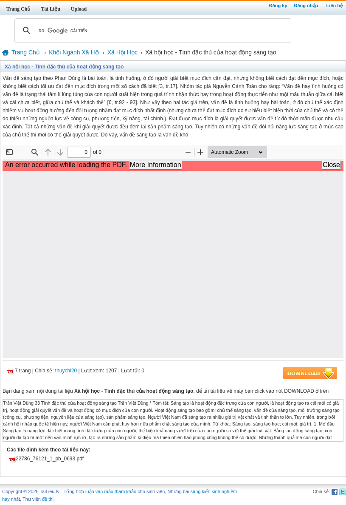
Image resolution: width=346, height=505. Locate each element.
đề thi (47, 499)
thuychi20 (66, 371)
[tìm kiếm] (151, 31)
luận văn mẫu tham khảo (110, 491)
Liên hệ (334, 5)
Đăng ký (278, 5)
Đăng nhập (306, 5)
